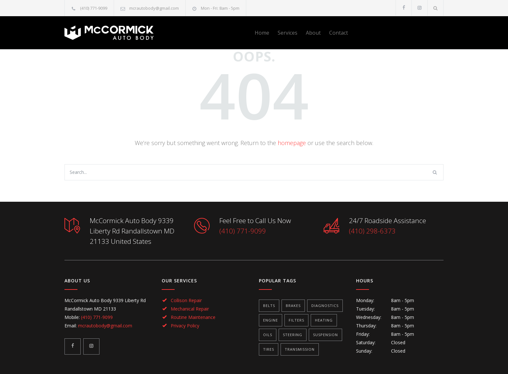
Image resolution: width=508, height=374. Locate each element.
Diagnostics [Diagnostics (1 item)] (325, 305)
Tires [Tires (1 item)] (268, 349)
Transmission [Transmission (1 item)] (300, 349)
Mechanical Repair (190, 309)
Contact (338, 32)
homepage (292, 143)
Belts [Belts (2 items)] (269, 305)
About (313, 32)
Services (287, 32)
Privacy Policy (185, 326)
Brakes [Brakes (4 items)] (293, 305)
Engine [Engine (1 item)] (270, 320)
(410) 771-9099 (93, 8)
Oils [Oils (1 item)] (267, 334)
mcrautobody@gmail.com (154, 8)
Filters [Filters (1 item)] (296, 320)
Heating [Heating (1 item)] (324, 320)
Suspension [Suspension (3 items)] (325, 334)
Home (262, 32)
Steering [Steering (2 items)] (292, 334)
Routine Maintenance (193, 317)
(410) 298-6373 (372, 230)
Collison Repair (186, 300)
